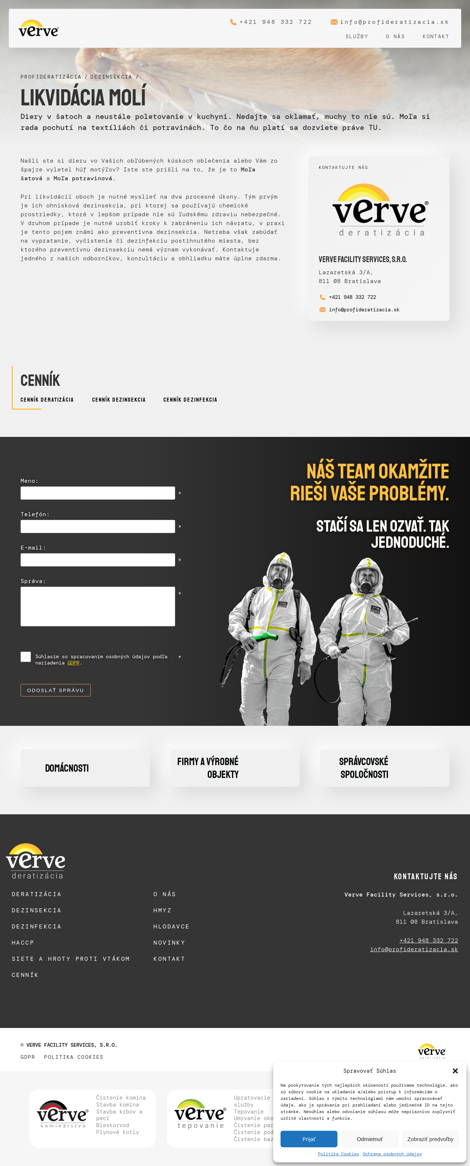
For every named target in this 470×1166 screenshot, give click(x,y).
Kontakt (436, 36)
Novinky (169, 942)
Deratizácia (37, 894)
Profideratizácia (51, 76)
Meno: (30, 481)
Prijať (309, 1139)
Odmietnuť (370, 1139)
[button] (455, 1071)
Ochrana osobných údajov (392, 1154)
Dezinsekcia (111, 76)
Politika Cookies (338, 1154)
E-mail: (33, 548)
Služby (357, 36)
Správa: (33, 581)
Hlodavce (171, 926)
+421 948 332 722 (275, 22)
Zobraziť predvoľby (430, 1139)
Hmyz (162, 910)
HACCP (23, 942)
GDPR (73, 662)
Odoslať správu (55, 690)
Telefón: (35, 514)
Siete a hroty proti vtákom (71, 959)
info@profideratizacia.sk (394, 22)
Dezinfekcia (37, 926)
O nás (395, 36)
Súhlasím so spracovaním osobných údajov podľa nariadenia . (101, 659)
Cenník (25, 975)
